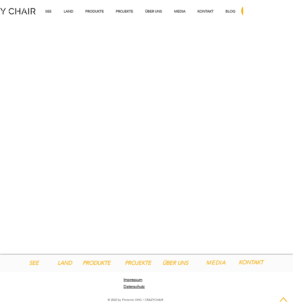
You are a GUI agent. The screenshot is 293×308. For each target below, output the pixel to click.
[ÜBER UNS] (175, 263)
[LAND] (64, 263)
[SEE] (34, 263)
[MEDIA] (216, 263)
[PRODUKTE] (96, 263)
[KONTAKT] (251, 263)
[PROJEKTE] (138, 263)
